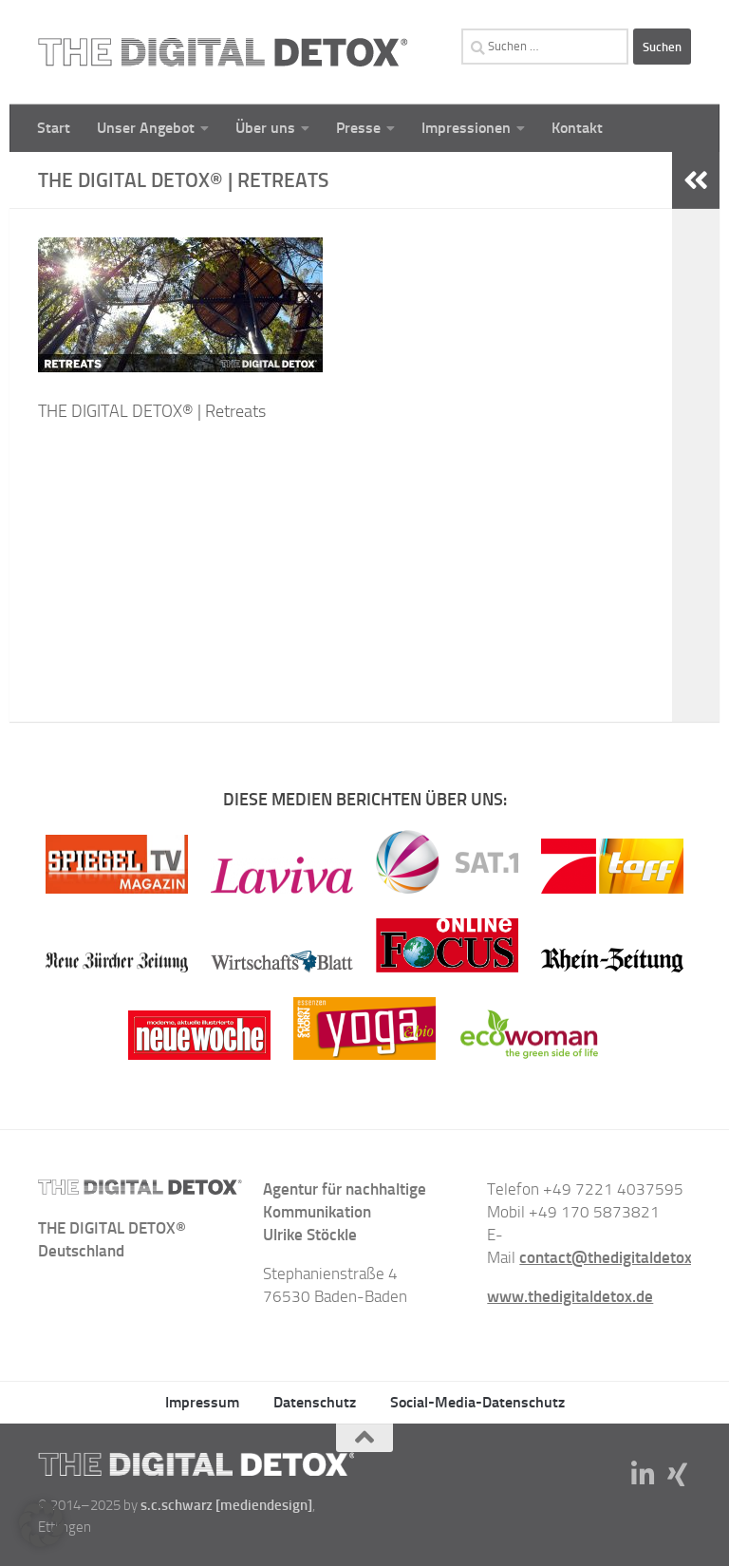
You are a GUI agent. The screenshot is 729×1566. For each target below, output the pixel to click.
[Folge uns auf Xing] (677, 1475)
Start (53, 128)
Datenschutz (314, 1402)
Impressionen (466, 128)
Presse (358, 128)
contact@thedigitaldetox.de (616, 1257)
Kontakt (577, 128)
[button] (42, 1524)
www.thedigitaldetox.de (570, 1296)
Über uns (265, 128)
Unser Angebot (146, 128)
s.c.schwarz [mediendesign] (226, 1505)
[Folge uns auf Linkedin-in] (643, 1475)
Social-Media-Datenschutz (477, 1402)
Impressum (202, 1402)
